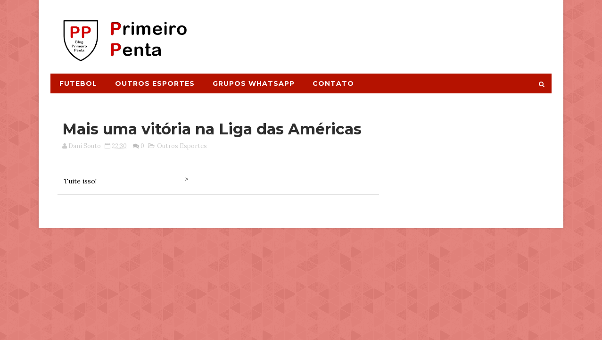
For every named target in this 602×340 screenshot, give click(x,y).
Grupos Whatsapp (254, 83)
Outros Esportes (155, 83)
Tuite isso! (80, 181)
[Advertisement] (379, 31)
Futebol (78, 83)
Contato (333, 83)
